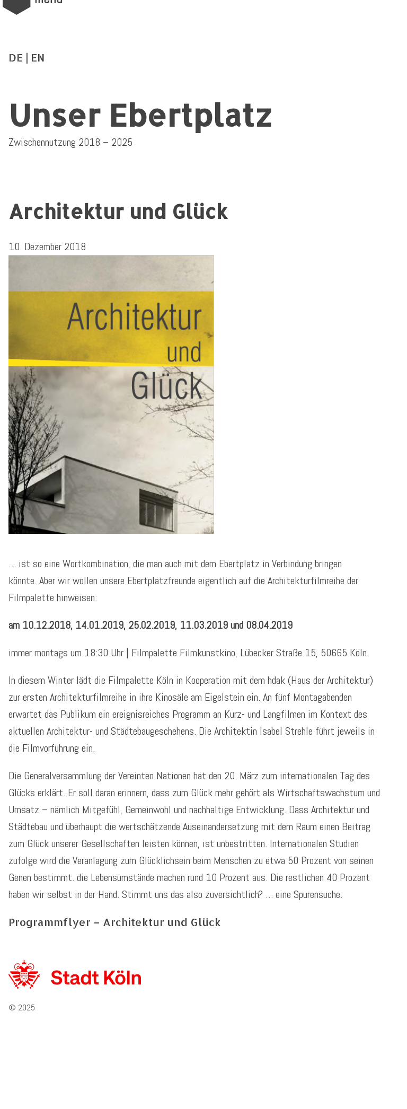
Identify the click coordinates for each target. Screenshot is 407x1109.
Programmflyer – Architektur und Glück (114, 922)
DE (15, 57)
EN (38, 57)
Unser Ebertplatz (140, 114)
